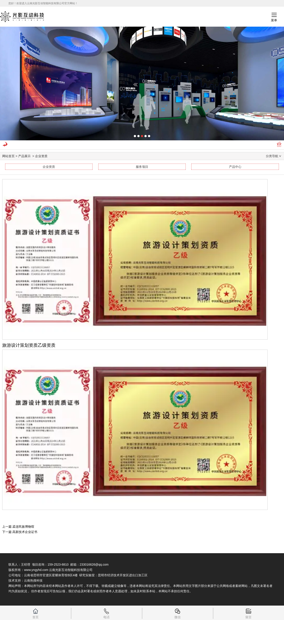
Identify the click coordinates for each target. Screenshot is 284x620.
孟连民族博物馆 (23, 526)
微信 (177, 612)
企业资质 (49, 166)
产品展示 (24, 156)
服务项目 (142, 166)
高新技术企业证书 (24, 532)
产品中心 (235, 166)
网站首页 (8, 156)
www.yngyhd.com (36, 570)
